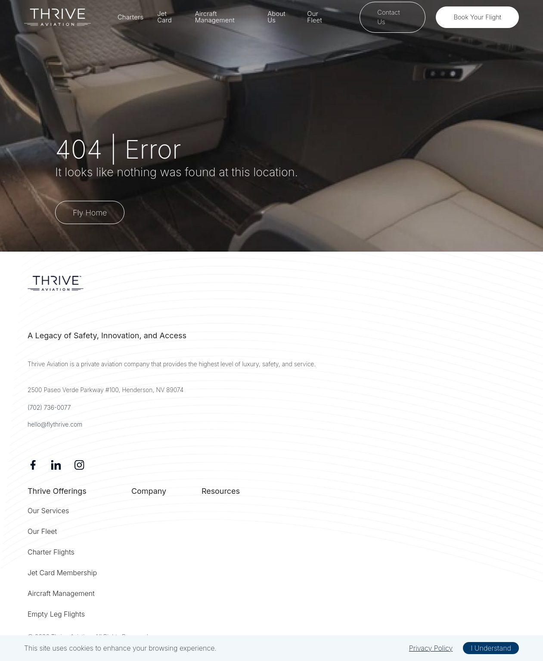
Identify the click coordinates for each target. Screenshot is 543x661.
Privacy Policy (431, 648)
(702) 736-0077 (49, 407)
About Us (276, 17)
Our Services (48, 510)
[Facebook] (33, 465)
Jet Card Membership (62, 572)
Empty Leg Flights (56, 614)
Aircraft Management (215, 17)
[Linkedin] (56, 465)
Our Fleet (314, 17)
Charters (130, 17)
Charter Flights (51, 552)
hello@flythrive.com (55, 424)
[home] (57, 17)
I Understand (491, 648)
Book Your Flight (477, 17)
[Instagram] (79, 465)
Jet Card (164, 17)
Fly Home (90, 212)
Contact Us (388, 17)
